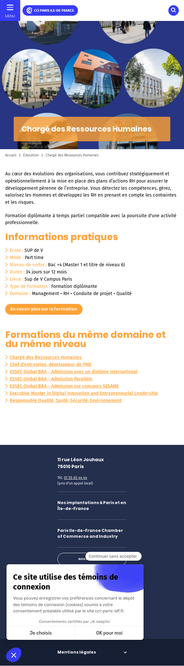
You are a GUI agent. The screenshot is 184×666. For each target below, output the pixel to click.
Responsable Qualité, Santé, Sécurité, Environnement (66, 400)
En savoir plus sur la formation (43, 309)
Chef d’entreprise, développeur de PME (50, 364)
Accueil (10, 155)
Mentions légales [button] (76, 652)
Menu (10, 16)
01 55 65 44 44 (75, 478)
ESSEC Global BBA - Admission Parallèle (51, 379)
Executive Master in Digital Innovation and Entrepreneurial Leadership (84, 393)
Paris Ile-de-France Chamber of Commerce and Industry (90, 533)
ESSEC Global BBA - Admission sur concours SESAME (64, 386)
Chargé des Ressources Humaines (46, 357)
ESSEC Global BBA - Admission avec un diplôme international (73, 372)
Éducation (31, 155)
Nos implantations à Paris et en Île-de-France (91, 505)
